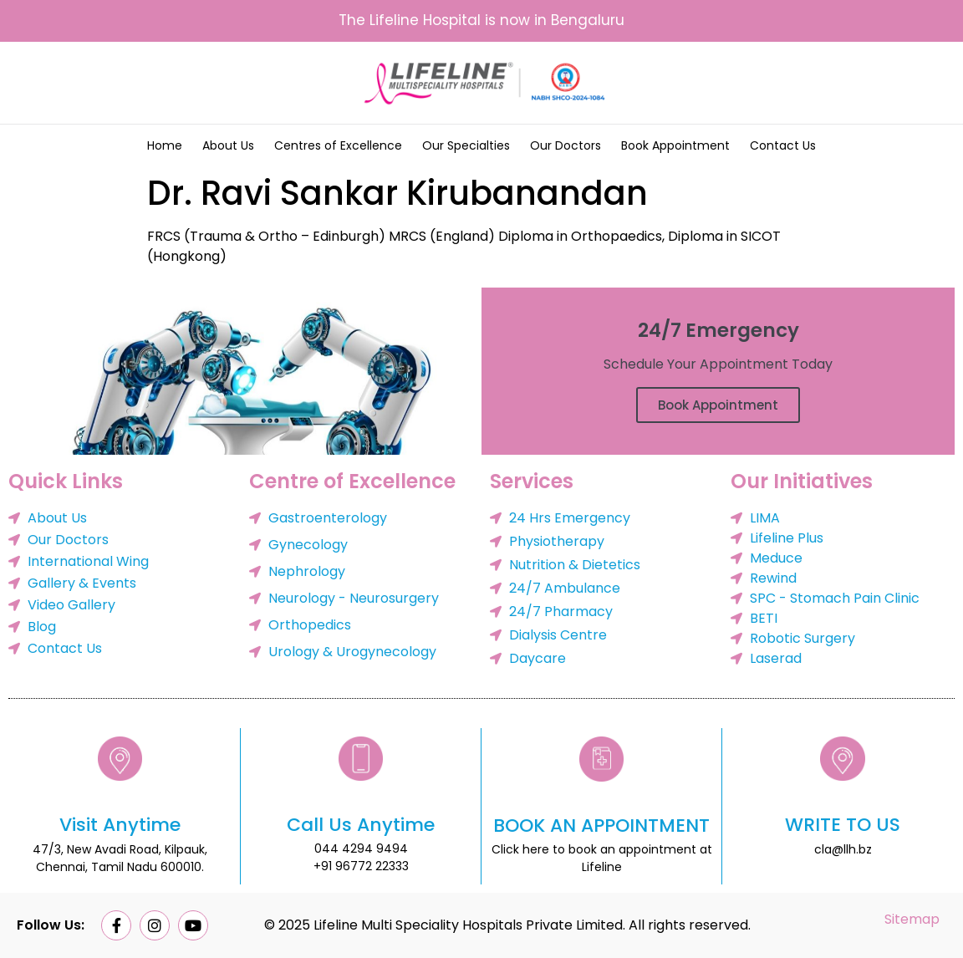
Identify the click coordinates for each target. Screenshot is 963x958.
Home (164, 145)
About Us (228, 145)
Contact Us (783, 145)
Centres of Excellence (338, 145)
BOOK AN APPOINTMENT (601, 825)
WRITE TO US (842, 825)
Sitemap (912, 919)
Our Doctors (565, 145)
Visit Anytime (120, 825)
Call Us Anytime (361, 825)
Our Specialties (466, 145)
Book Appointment (675, 145)
